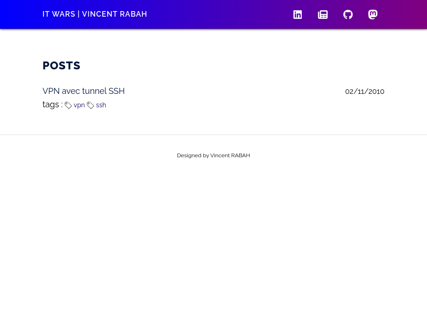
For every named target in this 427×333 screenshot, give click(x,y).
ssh (96, 105)
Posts (62, 65)
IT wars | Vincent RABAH (95, 14)
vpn (75, 105)
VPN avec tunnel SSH (84, 91)
